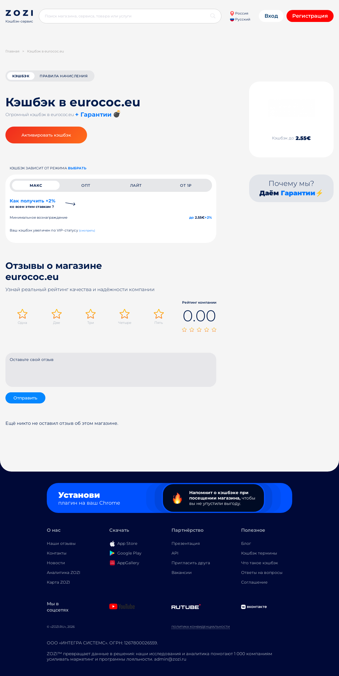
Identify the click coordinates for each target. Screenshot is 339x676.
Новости (56, 562)
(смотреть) (87, 230)
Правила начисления (64, 76)
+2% (208, 217)
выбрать (77, 168)
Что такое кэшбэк (259, 562)
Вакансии (181, 572)
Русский (240, 19)
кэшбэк (20, 76)
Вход (271, 16)
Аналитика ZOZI (63, 572)
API (174, 553)
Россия (239, 13)
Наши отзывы (61, 543)
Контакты (56, 553)
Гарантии (298, 193)
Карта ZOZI (58, 582)
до (191, 217)
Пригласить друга (190, 562)
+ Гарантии (93, 114)
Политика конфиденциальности (200, 627)
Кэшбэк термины (259, 553)
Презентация (185, 543)
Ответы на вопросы (261, 572)
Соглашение (254, 582)
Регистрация (310, 16)
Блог (246, 543)
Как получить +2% (32, 203)
